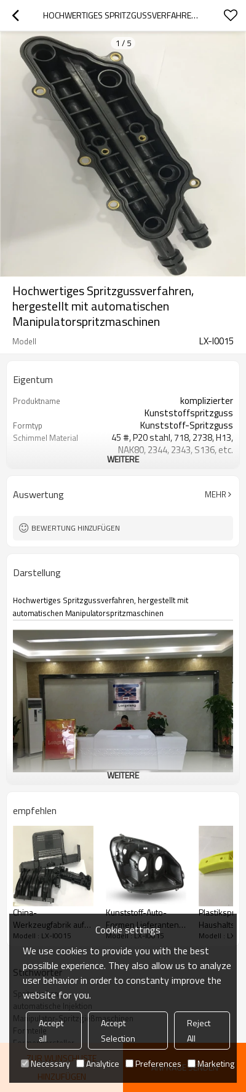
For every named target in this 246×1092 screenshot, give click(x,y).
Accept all (51, 1030)
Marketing (211, 1063)
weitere (123, 459)
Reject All (198, 1030)
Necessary (45, 1063)
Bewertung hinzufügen (75, 528)
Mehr (215, 494)
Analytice (97, 1063)
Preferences (153, 1063)
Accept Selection (118, 1030)
